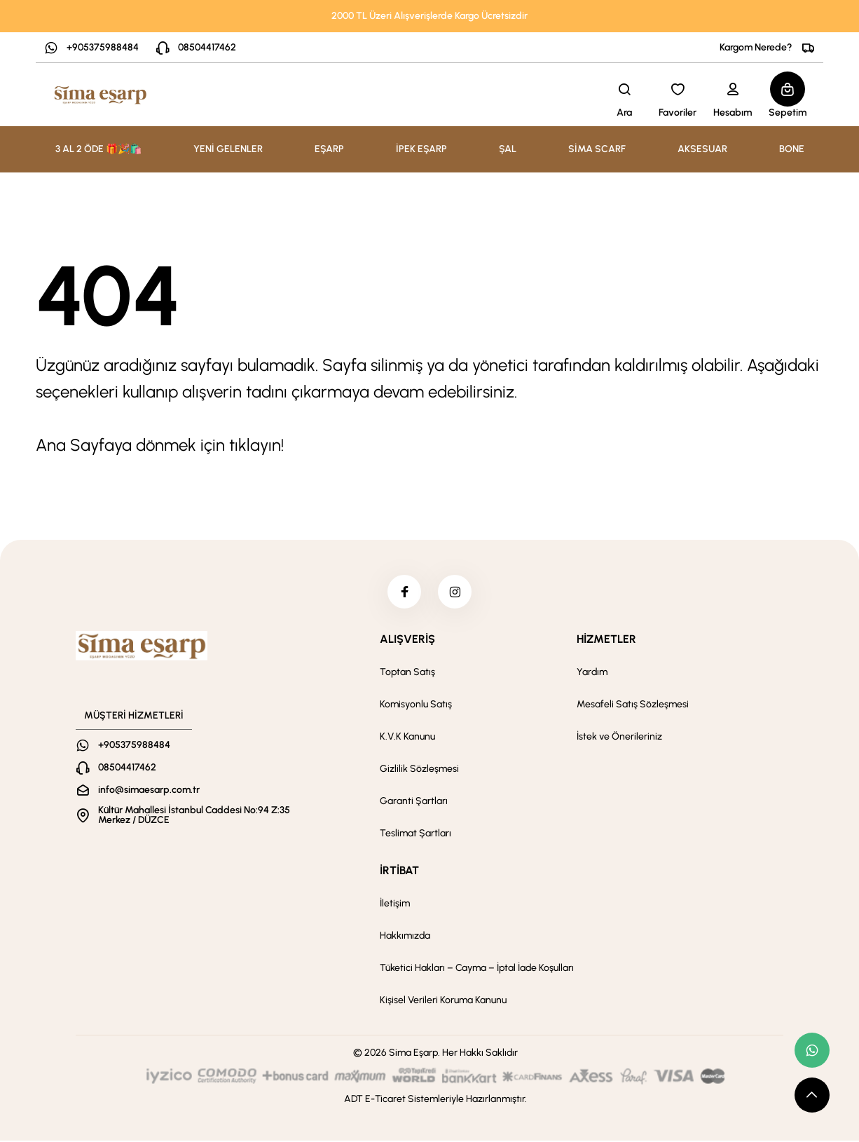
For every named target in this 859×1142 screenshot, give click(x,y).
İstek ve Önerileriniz (619, 738)
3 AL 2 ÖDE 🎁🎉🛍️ (98, 149)
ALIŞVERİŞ (407, 640)
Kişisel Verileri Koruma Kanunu (443, 1001)
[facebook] (403, 592)
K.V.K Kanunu (407, 738)
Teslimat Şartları (415, 835)
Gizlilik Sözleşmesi (419, 770)
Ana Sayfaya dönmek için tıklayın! (160, 445)
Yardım (592, 673)
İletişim (395, 905)
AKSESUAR (702, 149)
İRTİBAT (399, 871)
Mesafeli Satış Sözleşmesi (633, 706)
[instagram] (455, 592)
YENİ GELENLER (228, 149)
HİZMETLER (606, 640)
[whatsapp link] (812, 1050)
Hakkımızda (405, 937)
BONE (791, 149)
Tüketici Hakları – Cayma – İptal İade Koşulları (477, 969)
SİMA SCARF (597, 149)
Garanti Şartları (414, 802)
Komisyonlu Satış (416, 706)
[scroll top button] (812, 1095)
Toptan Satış (407, 673)
